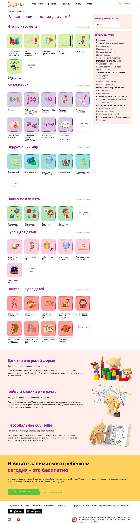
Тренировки (52, 4)
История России (65, 172)
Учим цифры (102, 76)
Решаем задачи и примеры (108, 67)
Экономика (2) (31, 172)
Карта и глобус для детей (107, 114)
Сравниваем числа (104, 64)
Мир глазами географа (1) (47, 173)
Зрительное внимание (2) (30, 225)
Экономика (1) (13, 172)
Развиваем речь (103, 46)
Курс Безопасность (105, 108)
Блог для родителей (15, 505)
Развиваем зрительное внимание (111, 99)
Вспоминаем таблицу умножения (64, 137)
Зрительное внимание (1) (13, 225)
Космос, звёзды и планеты (14, 258)
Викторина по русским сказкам (64, 315)
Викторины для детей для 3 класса (113, 117)
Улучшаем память (104, 102)
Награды (66, 4)
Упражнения (37, 4)
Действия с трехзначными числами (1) (31, 112)
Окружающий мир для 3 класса (111, 87)
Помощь (28, 505)
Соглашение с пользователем (44, 505)
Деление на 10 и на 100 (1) (48, 111)
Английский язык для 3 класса (110, 73)
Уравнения (12, 110)
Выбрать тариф (56, 492)
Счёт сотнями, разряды (13, 136)
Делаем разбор (103, 55)
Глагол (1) (80, 52)
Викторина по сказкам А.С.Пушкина (13, 341)
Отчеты (78, 4)
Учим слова (101, 78)
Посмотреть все (83, 27)
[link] (11, 12)
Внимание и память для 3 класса (111, 96)
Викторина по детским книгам (82, 315)
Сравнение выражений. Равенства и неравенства (30, 138)
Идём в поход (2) (47, 258)
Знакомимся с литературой (108, 58)
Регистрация (127, 4)
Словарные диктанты (106, 81)
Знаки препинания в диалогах (30, 53)
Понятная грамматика (106, 84)
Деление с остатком (63, 111)
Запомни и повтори (46, 225)
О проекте (61, 505)
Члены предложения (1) (14, 78)
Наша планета (102, 93)
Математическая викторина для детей (31, 341)
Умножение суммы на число (48, 136)
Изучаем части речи (105, 52)
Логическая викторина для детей (48, 315)
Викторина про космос (65, 340)
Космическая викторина (13, 282)
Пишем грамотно (104, 49)
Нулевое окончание (63, 52)
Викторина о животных (30, 315)
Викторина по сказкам (13, 315)
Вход (119, 4)
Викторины (101, 120)
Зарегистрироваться (24, 491)
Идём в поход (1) (30, 258)
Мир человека (102, 90)
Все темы (100, 40)
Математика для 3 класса (108, 61)
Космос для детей (104, 111)
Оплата (89, 4)
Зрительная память (63, 225)
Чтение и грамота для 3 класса (111, 43)
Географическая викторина (48, 340)
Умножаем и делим (105, 70)
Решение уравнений (80, 111)
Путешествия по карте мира (82, 173)
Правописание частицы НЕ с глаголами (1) (14, 53)
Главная (11, 12)
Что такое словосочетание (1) (48, 53)
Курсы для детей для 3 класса (110, 105)
